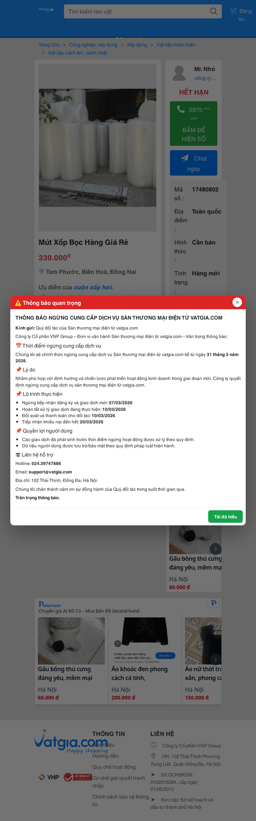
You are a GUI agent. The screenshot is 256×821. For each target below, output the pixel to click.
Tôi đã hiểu (225, 516)
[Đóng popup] (237, 302)
